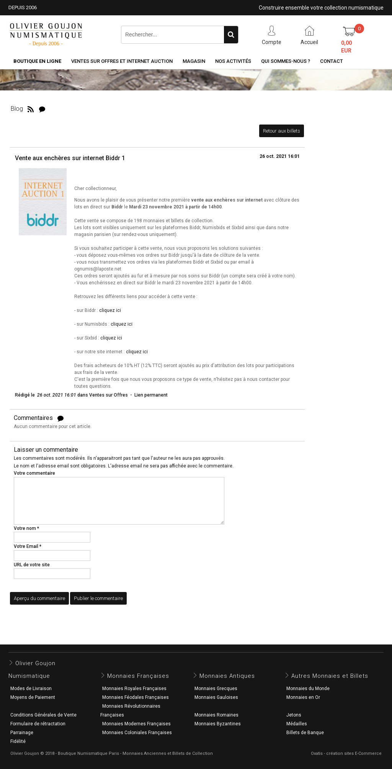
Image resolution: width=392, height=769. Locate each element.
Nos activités (233, 61)
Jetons (293, 715)
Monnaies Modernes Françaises (136, 723)
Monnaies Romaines (216, 715)
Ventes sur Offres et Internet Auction (122, 61)
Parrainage (21, 732)
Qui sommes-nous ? (285, 61)
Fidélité (18, 741)
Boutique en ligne (37, 61)
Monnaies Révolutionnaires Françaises (130, 710)
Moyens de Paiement (32, 697)
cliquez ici (110, 310)
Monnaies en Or (303, 697)
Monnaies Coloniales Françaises (137, 732)
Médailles (296, 723)
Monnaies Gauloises (216, 697)
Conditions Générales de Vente (43, 715)
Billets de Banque (305, 732)
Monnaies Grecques (215, 688)
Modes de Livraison (31, 688)
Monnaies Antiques (227, 675)
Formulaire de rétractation (37, 723)
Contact (331, 61)
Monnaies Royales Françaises (134, 688)
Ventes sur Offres (108, 395)
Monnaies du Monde (308, 688)
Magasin (194, 61)
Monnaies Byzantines (217, 723)
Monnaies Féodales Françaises (135, 697)
